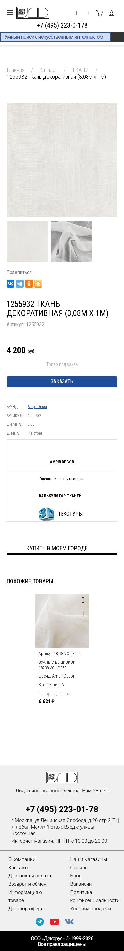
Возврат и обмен (27, 884)
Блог (75, 876)
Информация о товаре (25, 896)
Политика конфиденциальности (95, 896)
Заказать (62, 381)
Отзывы (79, 868)
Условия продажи (90, 909)
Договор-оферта (26, 909)
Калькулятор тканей (60, 496)
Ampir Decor (37, 406)
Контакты (19, 868)
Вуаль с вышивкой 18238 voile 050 (57, 665)
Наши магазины (88, 859)
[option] (62, 655)
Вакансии (81, 884)
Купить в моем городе (57, 548)
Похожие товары (30, 581)
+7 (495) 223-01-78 (62, 809)
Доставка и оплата (29, 876)
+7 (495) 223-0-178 (62, 25)
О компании (22, 859)
